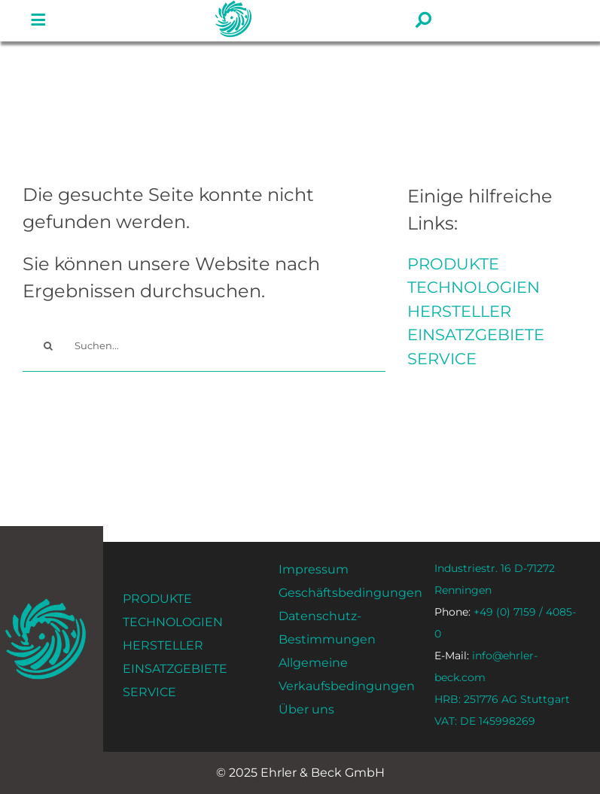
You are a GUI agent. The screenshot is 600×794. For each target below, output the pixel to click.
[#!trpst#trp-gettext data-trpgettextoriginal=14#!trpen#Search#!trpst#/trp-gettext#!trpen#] (49, 346)
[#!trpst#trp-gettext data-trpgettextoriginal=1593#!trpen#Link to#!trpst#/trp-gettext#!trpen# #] (38, 20)
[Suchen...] (204, 346)
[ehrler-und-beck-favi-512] (45, 603)
